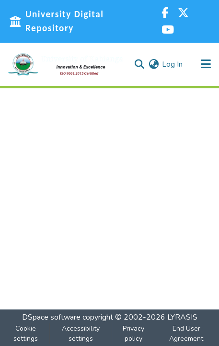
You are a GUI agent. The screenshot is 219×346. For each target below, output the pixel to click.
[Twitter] (183, 13)
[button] (66, 64)
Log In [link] (172, 64)
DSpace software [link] (51, 317)
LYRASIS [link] (182, 317)
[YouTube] (167, 29)
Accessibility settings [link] (81, 333)
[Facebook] (164, 13)
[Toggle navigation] (205, 64)
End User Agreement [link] (186, 333)
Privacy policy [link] (133, 333)
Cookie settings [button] (25, 333)
